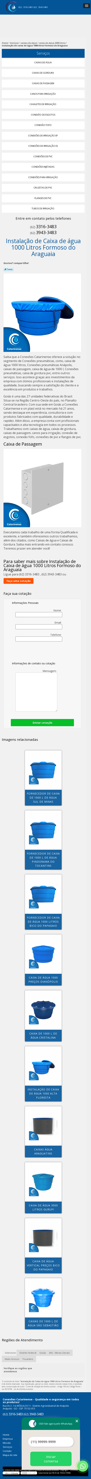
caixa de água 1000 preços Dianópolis (43, 979)
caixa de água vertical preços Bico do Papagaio (43, 1265)
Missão (7, 1442)
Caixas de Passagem (43, 83)
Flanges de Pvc (43, 198)
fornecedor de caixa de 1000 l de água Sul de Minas (43, 797)
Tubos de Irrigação (43, 208)
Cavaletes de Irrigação (43, 104)
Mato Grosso (12, 1359)
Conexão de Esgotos (43, 114)
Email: (38, 625)
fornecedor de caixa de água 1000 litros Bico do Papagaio (43, 921)
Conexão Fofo (43, 125)
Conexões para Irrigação (43, 177)
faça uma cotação (18, 581)
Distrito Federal (27, 1352)
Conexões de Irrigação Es (43, 145)
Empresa (8, 1438)
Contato (7, 1451)
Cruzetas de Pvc (43, 187)
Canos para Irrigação (43, 93)
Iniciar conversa (51, 1458)
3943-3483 (43, 7)
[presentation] (35, 652)
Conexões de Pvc (43, 156)
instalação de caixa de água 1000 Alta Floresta (43, 1093)
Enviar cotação (42, 722)
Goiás (42, 1352)
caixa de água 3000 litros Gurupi (43, 1207)
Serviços (43, 53)
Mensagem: (36, 690)
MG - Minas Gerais (59, 1352)
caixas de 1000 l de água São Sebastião (43, 1323)
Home (6, 1434)
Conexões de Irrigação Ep (43, 135)
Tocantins (27, 1359)
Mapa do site (10, 1455)
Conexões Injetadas (43, 166)
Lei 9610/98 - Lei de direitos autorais (17, 1389)
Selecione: (10, 1352)
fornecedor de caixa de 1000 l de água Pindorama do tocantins (43, 859)
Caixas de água (43, 62)
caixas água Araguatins (43, 1151)
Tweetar (8, 269)
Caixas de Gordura (43, 72)
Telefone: (38, 637)
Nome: (38, 613)
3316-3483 (28, 7)
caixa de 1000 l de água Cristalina (43, 1035)
